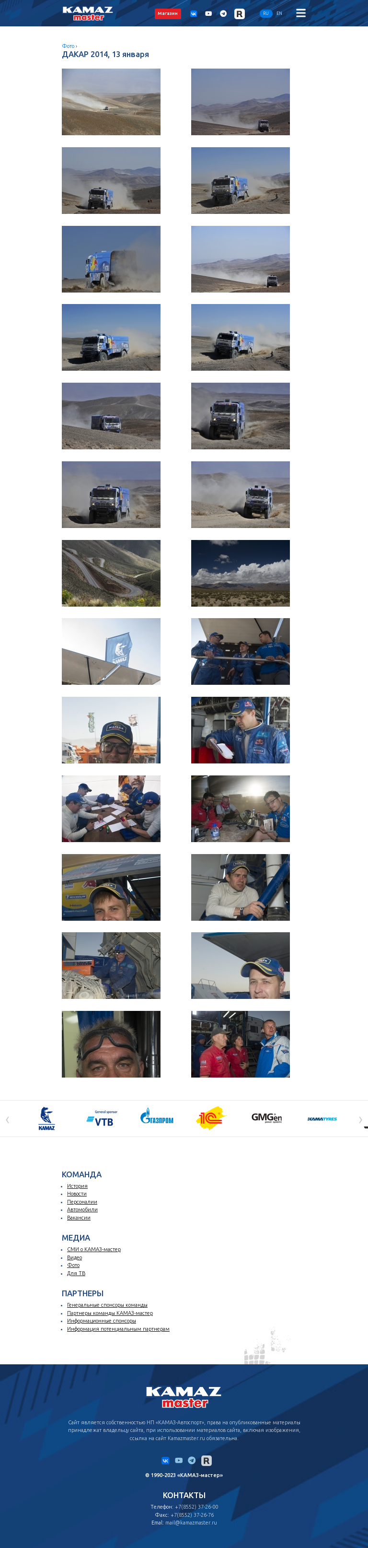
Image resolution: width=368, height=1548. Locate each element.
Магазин (168, 13)
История (77, 1186)
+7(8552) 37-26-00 (196, 1507)
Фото (68, 46)
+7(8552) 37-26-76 (192, 1515)
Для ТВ (76, 1273)
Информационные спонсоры (101, 1321)
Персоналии (82, 1202)
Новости (77, 1193)
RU (266, 13)
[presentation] (7, 1118)
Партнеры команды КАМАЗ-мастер (110, 1313)
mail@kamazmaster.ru (191, 1522)
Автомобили (82, 1209)
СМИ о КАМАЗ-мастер (94, 1249)
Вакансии (79, 1217)
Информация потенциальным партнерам (118, 1329)
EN (279, 13)
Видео (74, 1257)
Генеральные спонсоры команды (107, 1305)
